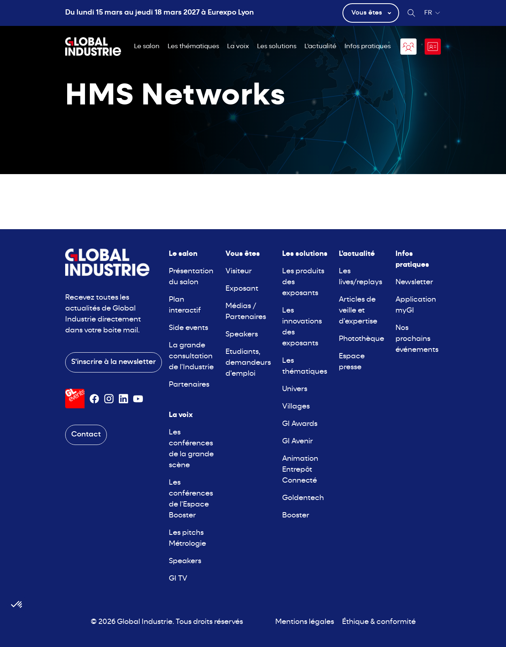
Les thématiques (193, 46)
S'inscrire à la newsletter (113, 362)
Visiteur (238, 271)
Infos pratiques (367, 46)
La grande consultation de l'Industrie (191, 356)
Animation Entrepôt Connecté (300, 470)
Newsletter (414, 282)
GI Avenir (297, 441)
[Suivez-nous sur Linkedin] (123, 399)
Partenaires (189, 385)
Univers (294, 389)
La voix (238, 46)
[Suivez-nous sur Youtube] (138, 399)
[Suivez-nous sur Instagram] (109, 399)
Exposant (241, 289)
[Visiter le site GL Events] (75, 399)
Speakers (185, 561)
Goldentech (303, 498)
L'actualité (320, 46)
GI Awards (299, 424)
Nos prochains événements (416, 339)
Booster (295, 515)
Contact (86, 434)
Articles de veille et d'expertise (358, 311)
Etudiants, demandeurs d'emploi (248, 363)
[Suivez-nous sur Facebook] (94, 399)
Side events (188, 328)
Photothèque (361, 339)
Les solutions (276, 46)
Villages (296, 407)
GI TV (178, 579)
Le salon (146, 46)
